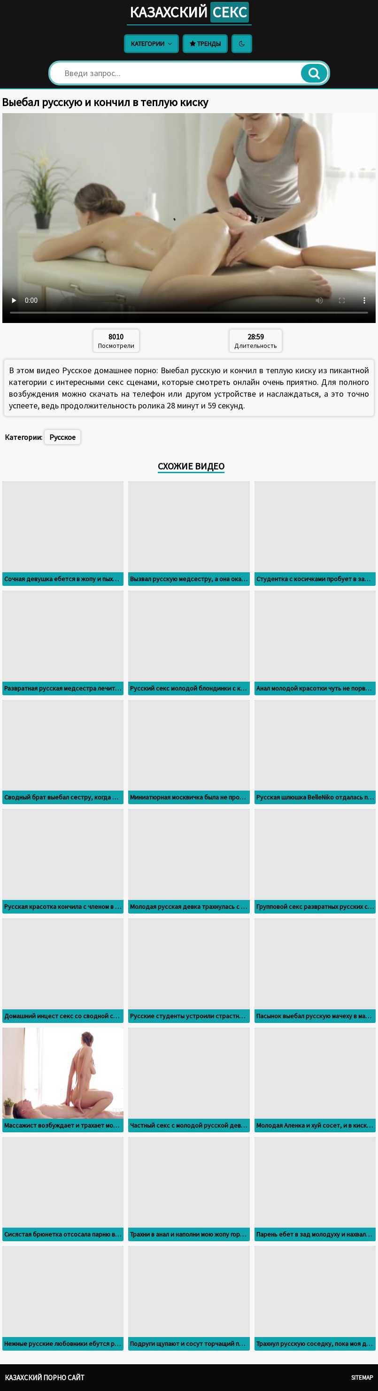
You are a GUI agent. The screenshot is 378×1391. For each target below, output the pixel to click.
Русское (62, 437)
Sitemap (362, 1378)
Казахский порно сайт (45, 1377)
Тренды (205, 43)
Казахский (189, 12)
